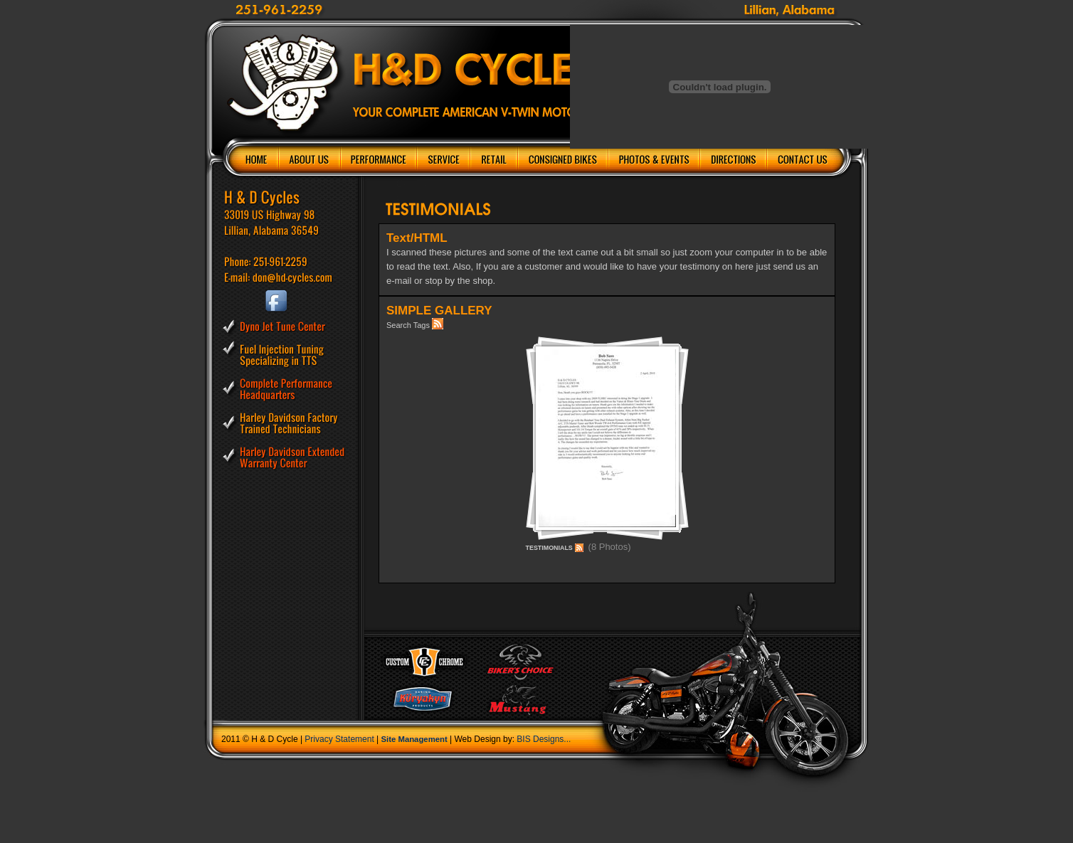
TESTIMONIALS (549, 547)
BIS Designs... (544, 739)
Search (398, 325)
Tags (421, 325)
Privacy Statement (339, 739)
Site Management (414, 739)
